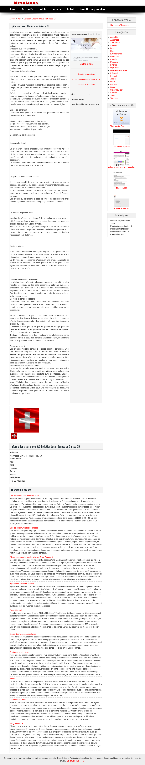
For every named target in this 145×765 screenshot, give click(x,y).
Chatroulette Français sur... (121, 126)
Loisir (112, 81)
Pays (12, 471)
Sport (112, 95)
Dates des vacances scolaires (23, 634)
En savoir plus (73, 761)
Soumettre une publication (92, 9)
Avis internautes (79, 34)
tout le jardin (121, 188)
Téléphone (15, 477)
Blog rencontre (16, 723)
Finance (113, 65)
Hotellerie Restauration (120, 70)
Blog (112, 48)
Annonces (114, 40)
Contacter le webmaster (86, 85)
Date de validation (79, 104)
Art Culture (115, 43)
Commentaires (77, 99)
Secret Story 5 (16, 610)
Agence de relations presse (22, 584)
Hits (73, 94)
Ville (12, 465)
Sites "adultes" (116, 90)
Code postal (15, 459)
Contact (70, 9)
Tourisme (114, 98)
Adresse (14, 452)
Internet (113, 76)
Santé (113, 87)
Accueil (13, 9)
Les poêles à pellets (121, 147)
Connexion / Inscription (120, 25)
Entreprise (114, 56)
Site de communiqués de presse (24, 528)
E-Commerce (116, 54)
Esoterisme (115, 62)
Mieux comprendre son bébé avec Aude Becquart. (31, 557)
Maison (113, 84)
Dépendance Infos (18, 700)
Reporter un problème (86, 74)
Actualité (114, 37)
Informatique (115, 73)
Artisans (113, 45)
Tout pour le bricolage (19, 652)
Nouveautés (27, 9)
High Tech (114, 68)
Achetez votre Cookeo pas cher (121, 167)
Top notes (56, 9)
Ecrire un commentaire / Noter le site (86, 79)
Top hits (42, 9)
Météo (13, 679)
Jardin (113, 79)
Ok (84, 761)
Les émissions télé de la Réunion (24, 496)
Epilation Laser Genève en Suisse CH (40, 19)
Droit (112, 51)
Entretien (114, 59)
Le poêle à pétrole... (121, 208)
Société (113, 93)
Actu (20, 19)
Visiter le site (86, 64)
